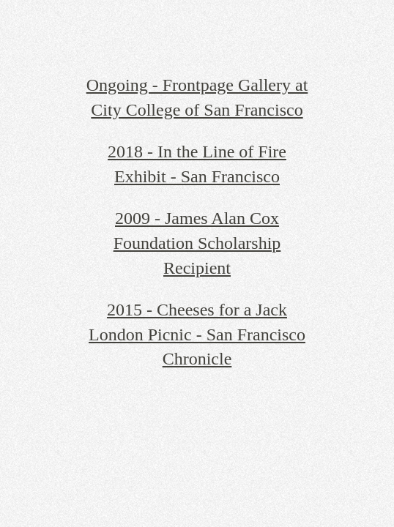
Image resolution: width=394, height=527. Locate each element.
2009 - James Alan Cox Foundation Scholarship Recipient (197, 243)
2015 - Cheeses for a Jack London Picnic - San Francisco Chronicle (197, 334)
